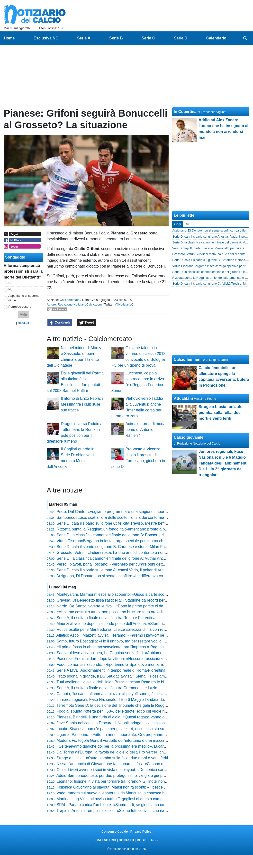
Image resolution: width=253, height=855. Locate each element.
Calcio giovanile (188, 437)
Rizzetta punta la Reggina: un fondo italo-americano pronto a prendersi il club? (124, 529)
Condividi (59, 322)
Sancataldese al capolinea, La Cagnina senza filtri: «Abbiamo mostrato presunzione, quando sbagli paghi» (148, 653)
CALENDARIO (105, 840)
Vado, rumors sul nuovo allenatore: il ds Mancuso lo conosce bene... (115, 793)
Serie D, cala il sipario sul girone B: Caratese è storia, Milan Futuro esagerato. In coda (131, 547)
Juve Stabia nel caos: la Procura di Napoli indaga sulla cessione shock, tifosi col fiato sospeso (137, 723)
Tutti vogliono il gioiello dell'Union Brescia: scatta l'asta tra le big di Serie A (120, 682)
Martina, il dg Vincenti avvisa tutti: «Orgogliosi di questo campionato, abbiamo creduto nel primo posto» (145, 799)
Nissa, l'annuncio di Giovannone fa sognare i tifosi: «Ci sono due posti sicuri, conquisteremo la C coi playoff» (150, 764)
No (10, 289)
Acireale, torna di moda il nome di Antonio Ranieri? (147, 429)
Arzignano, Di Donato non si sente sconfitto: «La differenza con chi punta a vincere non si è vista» (140, 576)
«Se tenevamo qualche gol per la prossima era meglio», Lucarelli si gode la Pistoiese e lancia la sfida (144, 746)
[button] (23, 314)
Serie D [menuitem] (180, 38)
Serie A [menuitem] (83, 38)
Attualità (181, 398)
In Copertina (185, 112)
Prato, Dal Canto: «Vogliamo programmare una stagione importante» (116, 512)
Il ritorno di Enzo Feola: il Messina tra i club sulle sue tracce (82, 404)
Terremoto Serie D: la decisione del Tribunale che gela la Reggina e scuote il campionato (132, 705)
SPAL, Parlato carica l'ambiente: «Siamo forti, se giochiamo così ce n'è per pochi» (127, 805)
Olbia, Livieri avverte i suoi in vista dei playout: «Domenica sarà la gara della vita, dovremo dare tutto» (144, 770)
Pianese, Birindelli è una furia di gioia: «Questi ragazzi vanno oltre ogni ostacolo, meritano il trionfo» (142, 717)
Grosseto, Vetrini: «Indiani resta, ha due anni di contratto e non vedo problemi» (124, 552)
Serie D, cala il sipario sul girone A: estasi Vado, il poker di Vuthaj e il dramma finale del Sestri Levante (145, 570)
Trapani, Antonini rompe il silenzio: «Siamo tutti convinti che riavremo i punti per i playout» (133, 811)
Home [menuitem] (9, 38)
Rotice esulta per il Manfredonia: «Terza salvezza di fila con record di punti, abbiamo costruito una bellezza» (150, 629)
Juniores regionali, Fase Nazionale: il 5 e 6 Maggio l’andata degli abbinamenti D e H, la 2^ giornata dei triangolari (154, 699)
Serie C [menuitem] (148, 38)
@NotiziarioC (124, 304)
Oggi (177, 224)
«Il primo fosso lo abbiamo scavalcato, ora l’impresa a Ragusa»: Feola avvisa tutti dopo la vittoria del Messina (151, 647)
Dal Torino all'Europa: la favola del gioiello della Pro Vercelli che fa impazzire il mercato (131, 752)
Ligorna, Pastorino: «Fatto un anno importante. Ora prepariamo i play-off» (120, 735)
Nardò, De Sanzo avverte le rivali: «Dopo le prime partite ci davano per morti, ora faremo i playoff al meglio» (150, 606)
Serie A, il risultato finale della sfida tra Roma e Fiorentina (106, 618)
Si (10, 283)
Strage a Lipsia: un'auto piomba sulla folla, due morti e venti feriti (112, 758)
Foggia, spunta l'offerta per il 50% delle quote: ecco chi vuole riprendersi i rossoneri (128, 711)
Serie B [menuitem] (116, 38)
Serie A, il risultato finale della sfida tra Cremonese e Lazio (107, 688)
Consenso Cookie (114, 831)
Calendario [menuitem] (216, 38)
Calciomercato (70, 300)
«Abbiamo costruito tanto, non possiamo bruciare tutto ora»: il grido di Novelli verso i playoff (135, 612)
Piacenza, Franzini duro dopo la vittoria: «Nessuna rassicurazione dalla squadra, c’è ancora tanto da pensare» (152, 659)
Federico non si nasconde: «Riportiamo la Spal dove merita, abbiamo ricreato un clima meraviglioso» (144, 664)
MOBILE (142, 840)
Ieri (187, 224)
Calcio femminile (189, 359)
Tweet (86, 322)
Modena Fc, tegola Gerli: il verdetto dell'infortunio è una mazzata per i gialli (121, 740)
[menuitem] (245, 38)
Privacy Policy (141, 831)
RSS (154, 840)
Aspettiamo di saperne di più (24, 298)
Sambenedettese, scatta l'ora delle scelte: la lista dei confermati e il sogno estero (126, 517)
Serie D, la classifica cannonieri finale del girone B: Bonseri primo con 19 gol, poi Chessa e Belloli (141, 535)
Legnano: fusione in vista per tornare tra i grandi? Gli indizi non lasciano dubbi (124, 781)
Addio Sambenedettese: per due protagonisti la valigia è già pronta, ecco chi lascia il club (133, 775)
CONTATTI (126, 840)
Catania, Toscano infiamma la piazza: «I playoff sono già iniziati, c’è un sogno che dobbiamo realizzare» (146, 694)
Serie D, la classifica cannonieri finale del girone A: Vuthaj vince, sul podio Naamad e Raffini (136, 558)
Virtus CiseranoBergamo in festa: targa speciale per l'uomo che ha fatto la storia (125, 541)
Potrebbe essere (20, 306)
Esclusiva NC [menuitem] (46, 38)
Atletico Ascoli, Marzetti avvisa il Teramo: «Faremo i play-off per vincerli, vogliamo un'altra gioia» (139, 635)
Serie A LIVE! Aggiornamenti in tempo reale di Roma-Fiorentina (111, 670)
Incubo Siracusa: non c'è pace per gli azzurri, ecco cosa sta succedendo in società (128, 729)
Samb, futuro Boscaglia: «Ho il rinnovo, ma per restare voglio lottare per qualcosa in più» (133, 641)
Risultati (23, 323)
